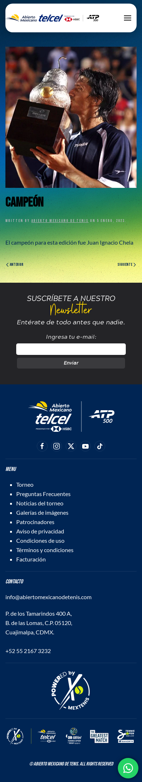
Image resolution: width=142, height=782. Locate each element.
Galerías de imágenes (42, 512)
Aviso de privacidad (40, 531)
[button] (127, 18)
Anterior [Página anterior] (14, 264)
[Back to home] (52, 18)
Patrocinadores (35, 521)
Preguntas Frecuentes (43, 493)
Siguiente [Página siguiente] (126, 264)
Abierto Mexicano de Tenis (60, 220)
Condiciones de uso (40, 540)
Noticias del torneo (39, 503)
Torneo (25, 484)
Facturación (31, 559)
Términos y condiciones (45, 549)
